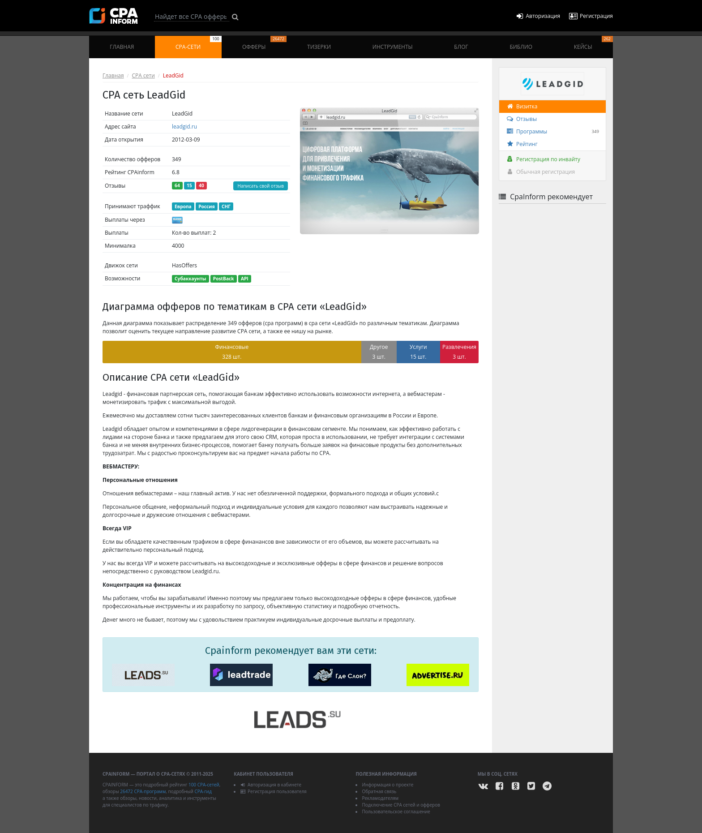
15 (189, 185)
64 (177, 185)
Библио (520, 47)
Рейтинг (522, 144)
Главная (122, 47)
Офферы (264, 43)
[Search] (191, 16)
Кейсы (593, 43)
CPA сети (143, 75)
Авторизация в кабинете (270, 784)
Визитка (521, 106)
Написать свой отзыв (260, 186)
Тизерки (319, 47)
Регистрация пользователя (273, 791)
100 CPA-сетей (203, 784)
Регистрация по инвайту (543, 159)
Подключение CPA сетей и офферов (401, 805)
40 (201, 185)
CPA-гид (202, 791)
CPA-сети (199, 43)
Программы (552, 131)
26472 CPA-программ (143, 791)
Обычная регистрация (540, 172)
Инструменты (392, 47)
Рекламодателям (380, 798)
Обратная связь (379, 791)
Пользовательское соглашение (396, 811)
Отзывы (521, 119)
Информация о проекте (387, 784)
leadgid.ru (184, 126)
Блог (461, 47)
